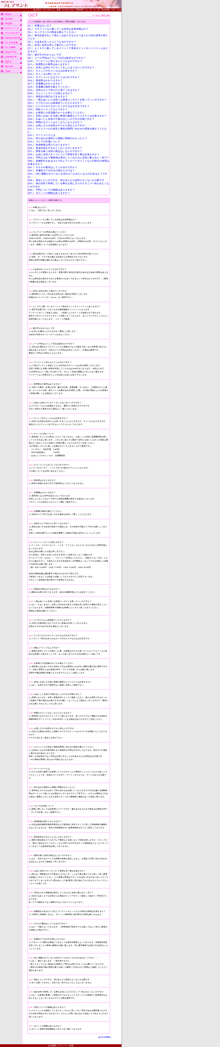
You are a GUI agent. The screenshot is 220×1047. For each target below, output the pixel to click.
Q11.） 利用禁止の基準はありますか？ (49, 64)
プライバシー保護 (65, 1045)
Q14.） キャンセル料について (44, 74)
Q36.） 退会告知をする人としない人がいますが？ (55, 148)
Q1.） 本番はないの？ (40, 25)
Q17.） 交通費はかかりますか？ (45, 83)
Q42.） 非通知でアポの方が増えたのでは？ (51, 170)
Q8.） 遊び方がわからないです (44, 54)
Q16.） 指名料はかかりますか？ (45, 80)
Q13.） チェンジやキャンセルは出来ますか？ (52, 70)
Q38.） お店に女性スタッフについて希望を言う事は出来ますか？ (63, 154)
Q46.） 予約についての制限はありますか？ (51, 189)
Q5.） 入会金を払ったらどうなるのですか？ (52, 41)
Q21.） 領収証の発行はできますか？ (48, 96)
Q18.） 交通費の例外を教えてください (49, 87)
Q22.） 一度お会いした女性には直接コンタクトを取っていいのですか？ (67, 99)
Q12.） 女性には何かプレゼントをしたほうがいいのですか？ (61, 67)
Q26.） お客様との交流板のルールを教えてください (56, 112)
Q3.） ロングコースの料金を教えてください (52, 32)
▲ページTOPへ (104, 1037)
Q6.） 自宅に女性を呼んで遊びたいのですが (52, 45)
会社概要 (52, 1045)
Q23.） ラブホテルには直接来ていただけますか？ (55, 103)
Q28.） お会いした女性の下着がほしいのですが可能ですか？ (61, 119)
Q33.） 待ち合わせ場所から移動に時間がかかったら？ (57, 138)
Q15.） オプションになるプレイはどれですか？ (54, 77)
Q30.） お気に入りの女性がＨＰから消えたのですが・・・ (60, 125)
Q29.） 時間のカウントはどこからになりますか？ (55, 122)
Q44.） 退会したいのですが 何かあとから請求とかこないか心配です (66, 180)
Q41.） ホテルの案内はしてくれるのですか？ (52, 167)
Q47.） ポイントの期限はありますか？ (49, 193)
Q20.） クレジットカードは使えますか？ (50, 93)
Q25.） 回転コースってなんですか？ (48, 109)
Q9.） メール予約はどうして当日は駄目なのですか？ (57, 58)
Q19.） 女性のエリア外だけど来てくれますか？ (54, 90)
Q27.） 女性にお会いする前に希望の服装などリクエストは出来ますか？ (67, 115)
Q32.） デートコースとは (41, 135)
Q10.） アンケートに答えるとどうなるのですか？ (55, 61)
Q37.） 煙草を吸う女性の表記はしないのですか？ (55, 151)
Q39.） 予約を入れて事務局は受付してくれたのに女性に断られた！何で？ (68, 157)
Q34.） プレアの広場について (44, 141)
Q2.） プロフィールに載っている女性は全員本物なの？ (58, 29)
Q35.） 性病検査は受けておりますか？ (49, 144)
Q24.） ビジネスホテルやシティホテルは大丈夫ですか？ (59, 106)
